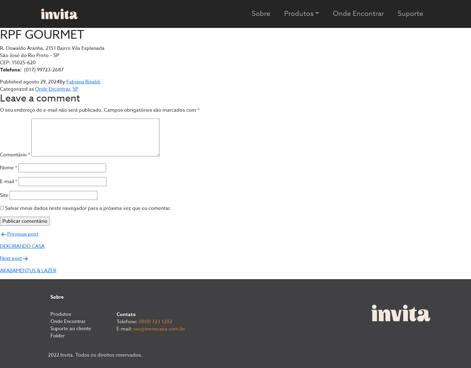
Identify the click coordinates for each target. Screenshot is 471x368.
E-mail (8, 181)
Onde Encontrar (358, 14)
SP (75, 89)
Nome (8, 167)
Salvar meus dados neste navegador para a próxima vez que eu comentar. (88, 208)
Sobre (261, 14)
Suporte (410, 14)
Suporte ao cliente (70, 328)
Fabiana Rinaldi (83, 82)
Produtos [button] (299, 14)
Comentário (15, 154)
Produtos (60, 314)
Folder (57, 335)
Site (4, 195)
